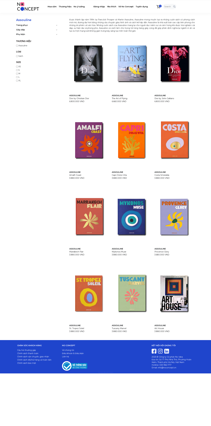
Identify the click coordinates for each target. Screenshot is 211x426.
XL (18, 80)
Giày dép (20, 30)
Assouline (21, 45)
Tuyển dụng (142, 6)
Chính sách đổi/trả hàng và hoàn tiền (34, 360)
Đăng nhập (99, 6)
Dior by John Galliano (164, 98)
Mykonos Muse (119, 252)
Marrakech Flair (76, 252)
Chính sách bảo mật (26, 363)
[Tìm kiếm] (174, 6)
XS (18, 66)
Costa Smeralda (161, 175)
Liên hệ (65, 356)
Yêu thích (111, 6)
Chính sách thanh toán (27, 353)
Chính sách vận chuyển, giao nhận (33, 356)
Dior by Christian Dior (79, 98)
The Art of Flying (119, 98)
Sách (19, 56)
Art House (159, 328)
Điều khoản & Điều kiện (73, 353)
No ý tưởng (79, 6)
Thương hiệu (65, 6)
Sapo (111, 372)
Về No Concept (125, 6)
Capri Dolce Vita (119, 175)
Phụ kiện (20, 34)
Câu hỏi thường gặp (26, 350)
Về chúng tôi (68, 350)
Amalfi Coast (75, 175)
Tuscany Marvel (119, 328)
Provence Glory (161, 252)
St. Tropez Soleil (76, 328)
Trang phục (22, 25)
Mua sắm (52, 6)
